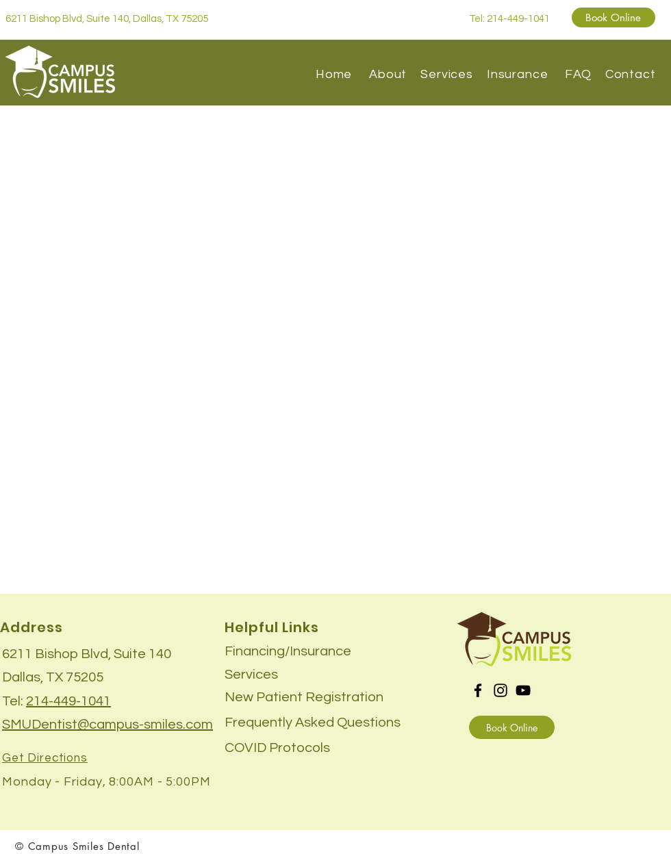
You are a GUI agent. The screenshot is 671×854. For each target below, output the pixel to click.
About (389, 74)
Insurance (523, 74)
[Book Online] (613, 17)
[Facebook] (478, 690)
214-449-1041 (68, 701)
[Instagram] (500, 690)
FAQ (578, 74)
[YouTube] (523, 690)
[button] (277, 747)
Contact (630, 74)
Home (334, 74)
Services (448, 74)
